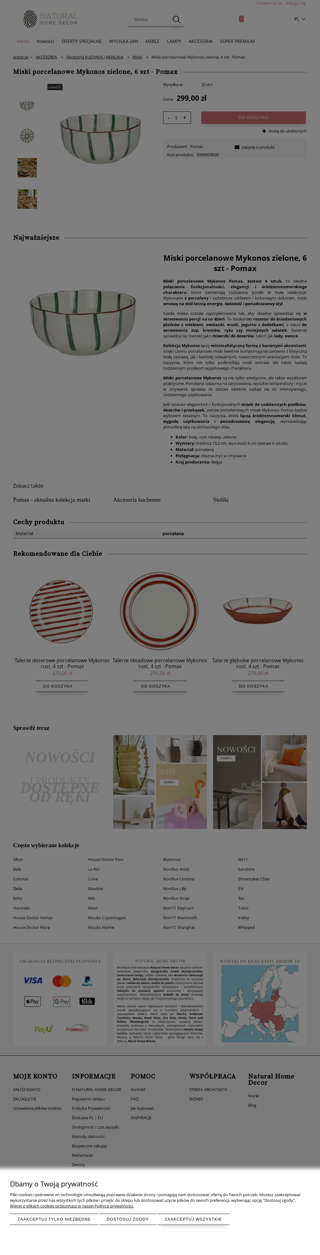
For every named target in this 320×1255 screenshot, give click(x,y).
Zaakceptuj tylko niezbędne (54, 1219)
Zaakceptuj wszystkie (193, 1219)
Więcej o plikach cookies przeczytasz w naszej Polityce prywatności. (72, 1206)
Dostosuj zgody (128, 1219)
